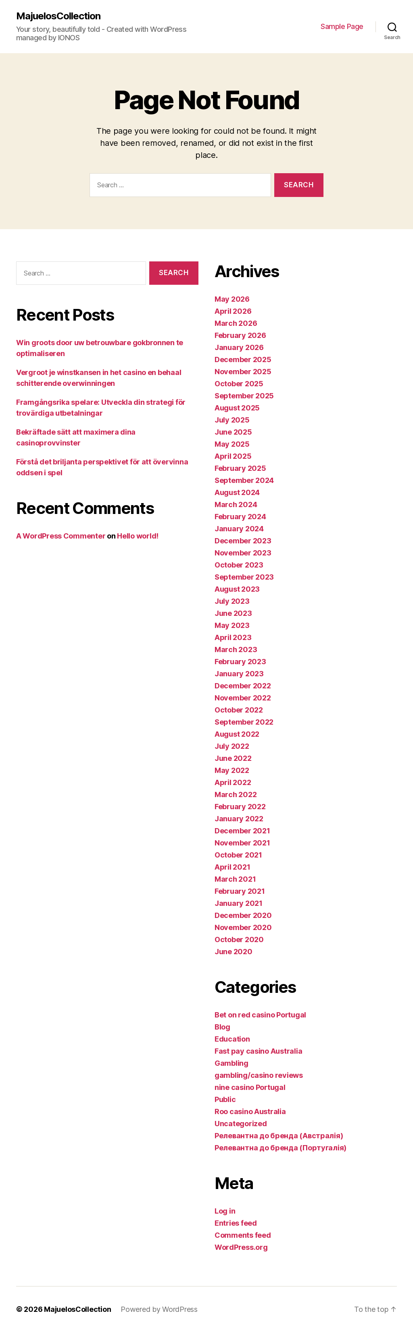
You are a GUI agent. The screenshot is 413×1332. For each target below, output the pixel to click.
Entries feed (236, 1223)
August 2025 (237, 408)
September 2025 (244, 396)
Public (225, 1099)
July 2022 (232, 746)
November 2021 (242, 843)
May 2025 (232, 444)
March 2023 (236, 649)
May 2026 (232, 299)
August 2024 (237, 492)
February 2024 (240, 516)
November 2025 (243, 371)
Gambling (231, 1063)
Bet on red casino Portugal (260, 1015)
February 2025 (240, 468)
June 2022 (233, 758)
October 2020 (239, 939)
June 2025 (233, 432)
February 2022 (240, 806)
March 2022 (236, 794)
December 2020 (243, 915)
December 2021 (242, 831)
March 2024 (236, 504)
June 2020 (233, 951)
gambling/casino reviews (259, 1075)
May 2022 (232, 770)
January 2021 (239, 903)
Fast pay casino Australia (258, 1051)
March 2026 (236, 323)
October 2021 (238, 855)
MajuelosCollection (58, 16)
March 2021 (235, 879)
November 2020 (243, 927)
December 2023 (243, 541)
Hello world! (138, 536)
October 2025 (239, 383)
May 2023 (232, 625)
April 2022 (233, 782)
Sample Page (342, 26)
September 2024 (244, 480)
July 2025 (232, 420)
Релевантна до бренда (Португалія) (280, 1147)
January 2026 (239, 347)
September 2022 (244, 722)
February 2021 (240, 891)
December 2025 (243, 359)
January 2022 (239, 818)
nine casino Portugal (250, 1087)
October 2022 (239, 710)
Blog (222, 1027)
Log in (225, 1211)
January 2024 (239, 528)
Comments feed (243, 1235)
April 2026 (233, 311)
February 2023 (240, 661)
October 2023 (239, 565)
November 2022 (243, 698)
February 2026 (240, 335)
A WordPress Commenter (60, 536)
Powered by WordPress (159, 1309)
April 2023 (233, 637)
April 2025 (233, 456)
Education (232, 1039)
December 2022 (243, 686)
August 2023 (237, 589)
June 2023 (233, 613)
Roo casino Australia (250, 1111)
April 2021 (232, 867)
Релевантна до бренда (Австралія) (279, 1135)
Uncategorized (241, 1123)
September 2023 (244, 577)
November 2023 (243, 553)
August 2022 (237, 734)
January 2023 (239, 673)
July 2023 (232, 601)
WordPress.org (241, 1247)
